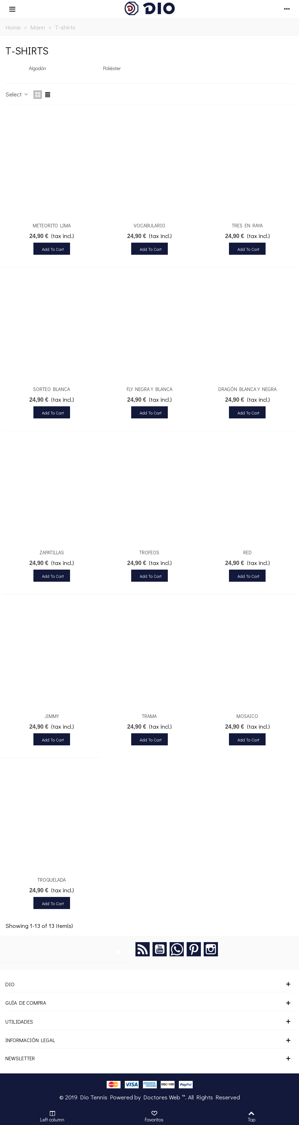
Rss (142, 949)
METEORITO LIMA (52, 225)
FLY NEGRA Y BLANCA (149, 389)
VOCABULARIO (149, 225)
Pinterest (194, 949)
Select (17, 94)
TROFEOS (149, 552)
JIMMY (51, 716)
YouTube (160, 949)
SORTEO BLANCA (51, 389)
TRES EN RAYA (247, 225)
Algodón (37, 68)
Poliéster (112, 68)
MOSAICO (247, 716)
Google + (177, 949)
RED (247, 552)
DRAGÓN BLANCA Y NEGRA (247, 389)
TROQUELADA (51, 879)
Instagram (211, 949)
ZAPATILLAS (51, 552)
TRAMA (149, 716)
